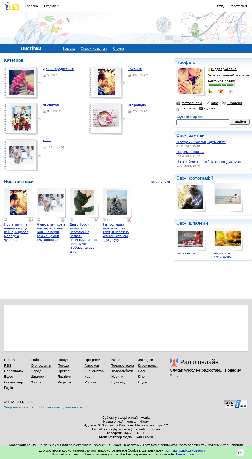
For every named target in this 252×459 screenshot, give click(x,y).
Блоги (142, 371)
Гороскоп (91, 365)
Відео (8, 377)
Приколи (64, 371)
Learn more (185, 454)
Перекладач (13, 371)
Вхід (220, 6)
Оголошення (41, 365)
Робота (36, 360)
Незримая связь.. (190, 152)
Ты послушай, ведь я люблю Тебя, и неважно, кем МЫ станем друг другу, (116, 232)
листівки (185, 108)
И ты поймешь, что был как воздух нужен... (211, 162)
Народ (36, 371)
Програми (92, 360)
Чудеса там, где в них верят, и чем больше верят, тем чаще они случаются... (51, 232)
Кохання (135, 69)
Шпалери (38, 377)
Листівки (64, 377)
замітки (197, 135)
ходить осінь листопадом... (223, 255)
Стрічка (118, 48)
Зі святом (51, 105)
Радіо (8, 388)
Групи (142, 382)
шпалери (232, 103)
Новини (117, 377)
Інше (47, 141)
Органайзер (13, 382)
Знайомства (94, 371)
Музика (90, 382)
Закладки (145, 360)
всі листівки (160, 181)
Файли (36, 382)
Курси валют (148, 365)
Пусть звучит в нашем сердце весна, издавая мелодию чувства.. (16, 232)
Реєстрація (238, 6)
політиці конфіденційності (185, 450)
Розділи (50, 6)
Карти (89, 377)
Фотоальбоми (122, 371)
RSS (7, 365)
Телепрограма (122, 365)
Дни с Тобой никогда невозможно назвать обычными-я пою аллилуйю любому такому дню (83, 237)
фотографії (201, 178)
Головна (31, 6)
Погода (63, 365)
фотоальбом (189, 103)
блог (212, 103)
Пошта (9, 360)
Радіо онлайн (199, 361)
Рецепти (64, 382)
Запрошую (137, 105)
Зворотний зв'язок (18, 407)
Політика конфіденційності (60, 407)
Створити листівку (94, 48)
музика (207, 108)
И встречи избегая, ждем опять (201, 142)
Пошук (63, 360)
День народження (58, 69)
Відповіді (118, 382)
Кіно (141, 377)
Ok (240, 453)
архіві (198, 117)
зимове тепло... (186, 253)
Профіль (185, 62)
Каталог (117, 360)
